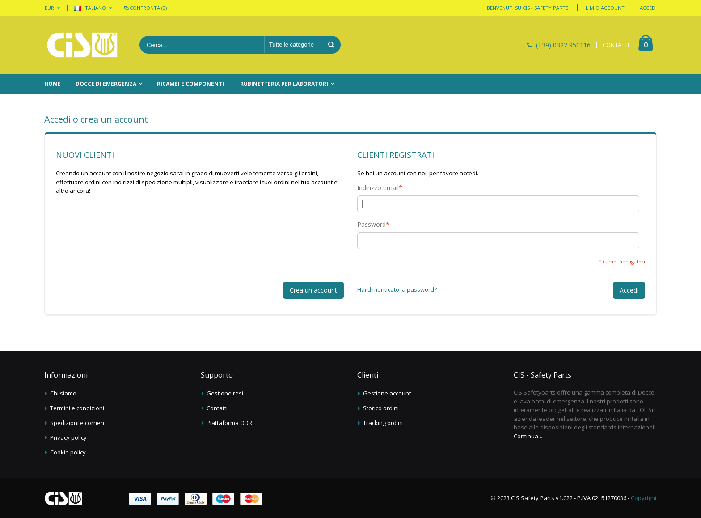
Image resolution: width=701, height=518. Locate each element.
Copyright (644, 498)
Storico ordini (381, 408)
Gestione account (387, 393)
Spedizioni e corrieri (77, 423)
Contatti (217, 408)
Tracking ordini (383, 423)
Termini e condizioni (77, 408)
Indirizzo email (378, 188)
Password (371, 224)
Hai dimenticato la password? (397, 289)
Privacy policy (68, 437)
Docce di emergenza (106, 84)
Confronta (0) (145, 7)
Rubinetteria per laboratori (284, 84)
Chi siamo (63, 393)
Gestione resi (225, 393)
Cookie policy (68, 452)
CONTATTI (616, 45)
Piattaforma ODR (229, 423)
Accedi (648, 7)
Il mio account (604, 7)
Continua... (528, 436)
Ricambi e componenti (190, 84)
